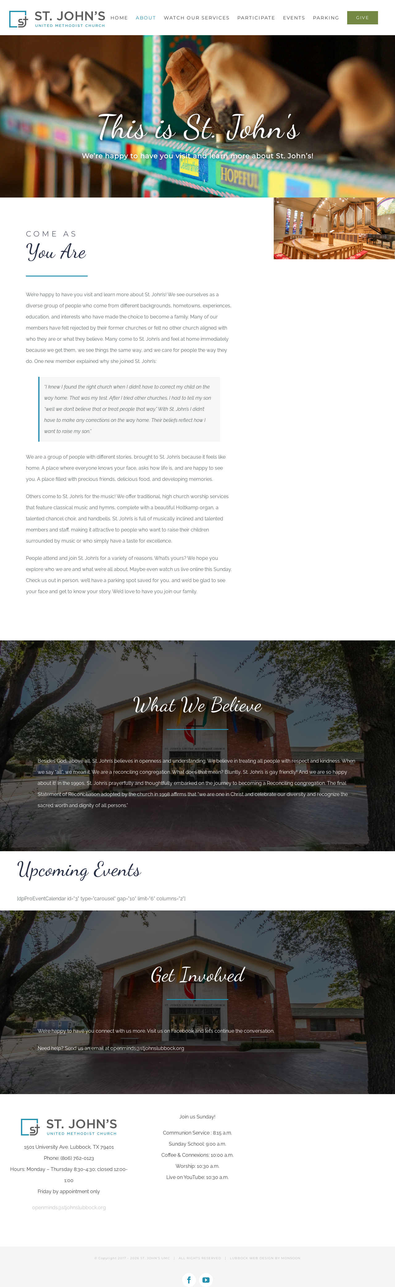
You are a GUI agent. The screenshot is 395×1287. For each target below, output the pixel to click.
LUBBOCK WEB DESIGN (252, 1258)
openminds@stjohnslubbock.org (147, 1048)
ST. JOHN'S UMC (155, 1258)
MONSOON (291, 1258)
